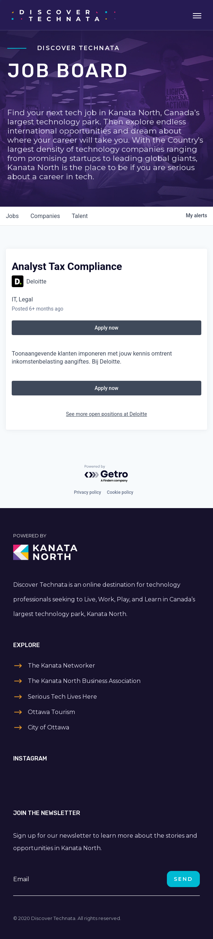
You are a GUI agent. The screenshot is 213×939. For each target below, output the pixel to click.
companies (45, 216)
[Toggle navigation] (197, 15)
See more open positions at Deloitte (106, 414)
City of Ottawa (48, 727)
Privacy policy (87, 492)
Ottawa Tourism (51, 712)
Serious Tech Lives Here (62, 696)
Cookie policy (120, 492)
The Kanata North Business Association (84, 680)
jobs (12, 216)
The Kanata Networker (61, 665)
